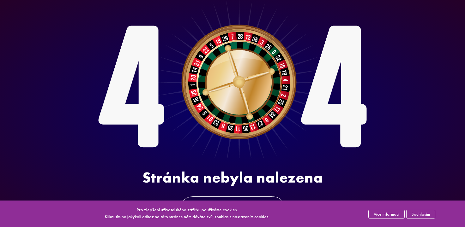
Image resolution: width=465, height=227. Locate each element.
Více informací (386, 214)
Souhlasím (421, 214)
